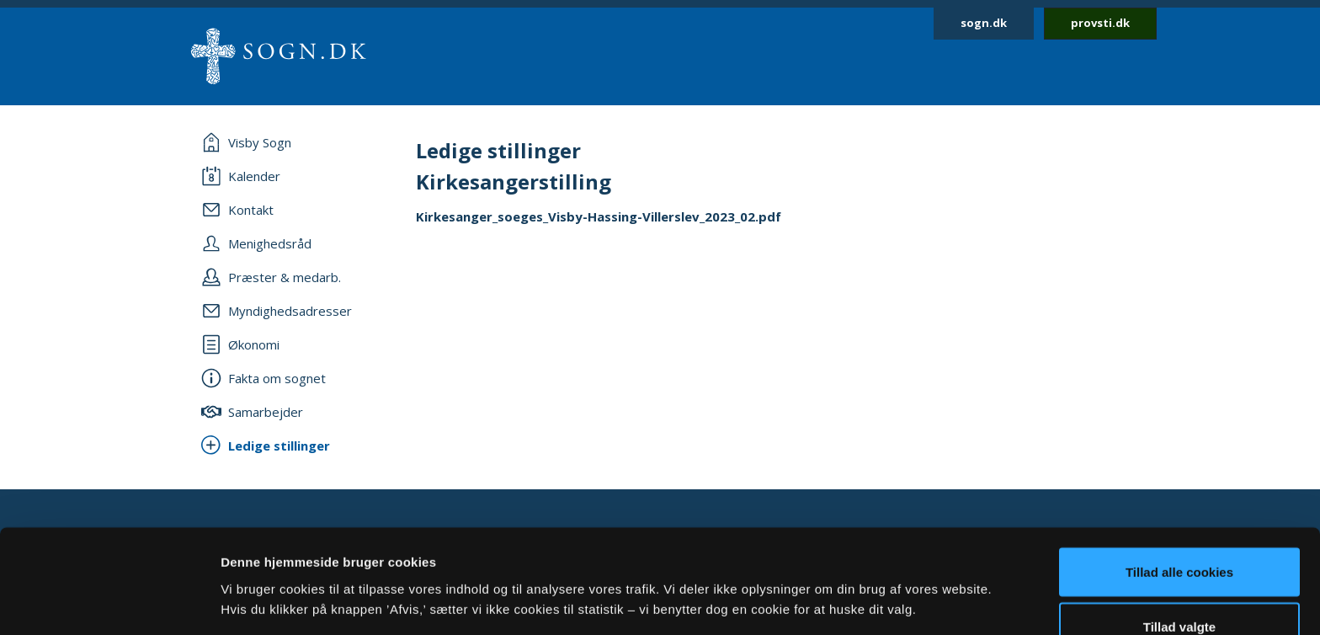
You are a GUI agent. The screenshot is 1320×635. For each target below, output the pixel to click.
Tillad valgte (1179, 535)
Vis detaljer (875, 571)
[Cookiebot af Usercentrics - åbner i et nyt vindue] (109, 602)
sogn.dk (984, 22)
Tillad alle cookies (1179, 479)
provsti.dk (1100, 22)
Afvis (1179, 590)
